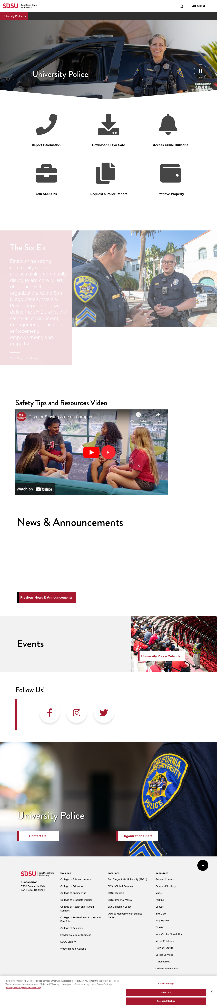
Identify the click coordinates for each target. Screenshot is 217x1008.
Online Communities (166, 968)
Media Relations (164, 941)
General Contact (164, 879)
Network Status (164, 948)
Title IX (159, 927)
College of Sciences (71, 928)
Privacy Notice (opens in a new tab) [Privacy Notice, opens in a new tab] (23, 987)
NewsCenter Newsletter (168, 934)
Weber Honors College (73, 948)
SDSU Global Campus (120, 886)
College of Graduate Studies (76, 900)
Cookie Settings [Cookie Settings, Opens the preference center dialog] (166, 983)
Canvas (159, 906)
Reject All (166, 992)
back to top (202, 865)
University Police (13, 16)
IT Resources (162, 961)
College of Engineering (73, 893)
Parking (159, 900)
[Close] (211, 991)
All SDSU (202, 6)
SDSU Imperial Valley (120, 900)
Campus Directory (165, 886)
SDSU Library (68, 941)
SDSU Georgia (116, 893)
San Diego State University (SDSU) (127, 879)
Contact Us (37, 836)
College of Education (72, 886)
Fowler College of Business (75, 935)
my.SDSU (160, 913)
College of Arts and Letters (75, 879)
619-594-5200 (29, 882)
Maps (158, 893)
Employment (162, 920)
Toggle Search (182, 6)
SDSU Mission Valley (119, 906)
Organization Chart (137, 836)
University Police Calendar (161, 656)
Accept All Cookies (166, 1001)
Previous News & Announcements (46, 597)
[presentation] (65, 873)
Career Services (164, 955)
